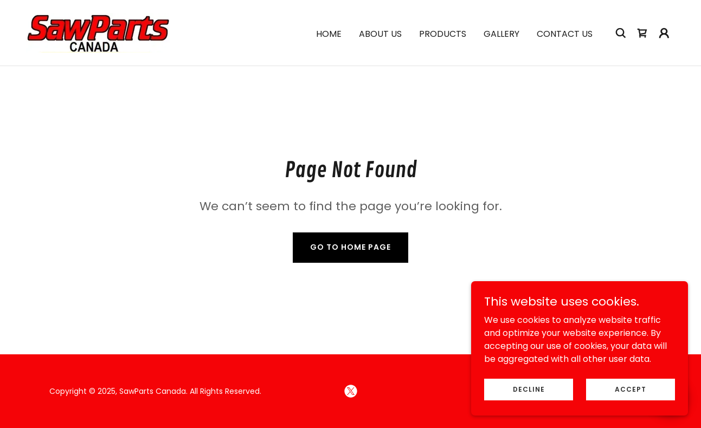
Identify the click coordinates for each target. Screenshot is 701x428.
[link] (98, 32)
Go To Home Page (350, 247)
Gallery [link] (501, 34)
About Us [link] (380, 34)
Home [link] (329, 34)
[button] (664, 33)
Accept (630, 388)
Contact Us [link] (565, 34)
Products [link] (442, 34)
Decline (529, 388)
